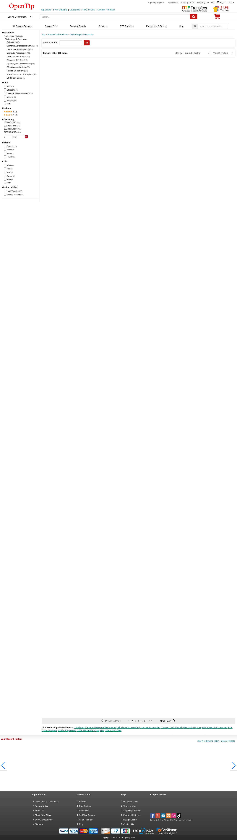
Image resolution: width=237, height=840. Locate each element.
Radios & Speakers (17, 71)
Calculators (13, 42)
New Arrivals (89, 9)
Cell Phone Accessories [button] (128, 727)
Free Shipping (60, 9)
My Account (173, 2)
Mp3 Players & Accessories (21, 64)
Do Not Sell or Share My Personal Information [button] (171, 820)
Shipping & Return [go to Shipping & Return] (132, 810)
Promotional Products (13, 36)
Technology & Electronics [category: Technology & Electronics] (82, 34)
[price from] (8, 137)
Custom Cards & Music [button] (172, 727)
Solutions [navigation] (103, 26)
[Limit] (222, 53)
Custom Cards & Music (18, 56)
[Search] (193, 16)
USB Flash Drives (16, 78)
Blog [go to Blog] (81, 824)
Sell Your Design (87, 815)
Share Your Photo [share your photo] (43, 815)
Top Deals (46, 9)
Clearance (75, 9)
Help (213, 2)
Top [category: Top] (43, 34)
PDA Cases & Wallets (18, 67)
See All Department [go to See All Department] (44, 819)
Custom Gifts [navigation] (51, 26)
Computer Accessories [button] (150, 727)
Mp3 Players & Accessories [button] (215, 727)
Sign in (151, 3)
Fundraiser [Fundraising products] (84, 810)
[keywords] (115, 16)
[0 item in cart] (217, 17)
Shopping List (203, 2)
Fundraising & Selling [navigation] (156, 26)
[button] (225, 2)
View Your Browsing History (208, 741)
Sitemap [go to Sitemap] (39, 824)
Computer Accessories (19, 53)
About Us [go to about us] (39, 810)
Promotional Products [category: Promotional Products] (57, 34)
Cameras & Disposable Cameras (22, 46)
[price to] (20, 137)
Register (160, 3)
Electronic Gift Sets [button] (192, 727)
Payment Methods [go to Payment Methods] (131, 815)
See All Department (17, 17)
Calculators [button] (79, 727)
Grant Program (86, 819)
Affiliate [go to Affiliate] (82, 801)
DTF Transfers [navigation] (126, 26)
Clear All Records (228, 741)
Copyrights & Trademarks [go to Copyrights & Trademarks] (47, 801)
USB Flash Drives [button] (113, 730)
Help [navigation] (181, 26)
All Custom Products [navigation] (22, 26)
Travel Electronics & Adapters (22, 74)
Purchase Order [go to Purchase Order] (130, 801)
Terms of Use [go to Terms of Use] (129, 806)
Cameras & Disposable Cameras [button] (100, 727)
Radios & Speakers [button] (67, 730)
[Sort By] (196, 53)
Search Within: (50, 42)
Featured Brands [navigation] (78, 26)
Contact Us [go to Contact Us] (128, 824)
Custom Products (106, 9)
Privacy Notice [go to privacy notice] (41, 806)
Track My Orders (187, 2)
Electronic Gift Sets (17, 60)
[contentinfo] (21, 6)
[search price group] (26, 136)
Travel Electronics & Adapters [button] (90, 730)
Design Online (130, 819)
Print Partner (85, 806)
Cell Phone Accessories (20, 49)
